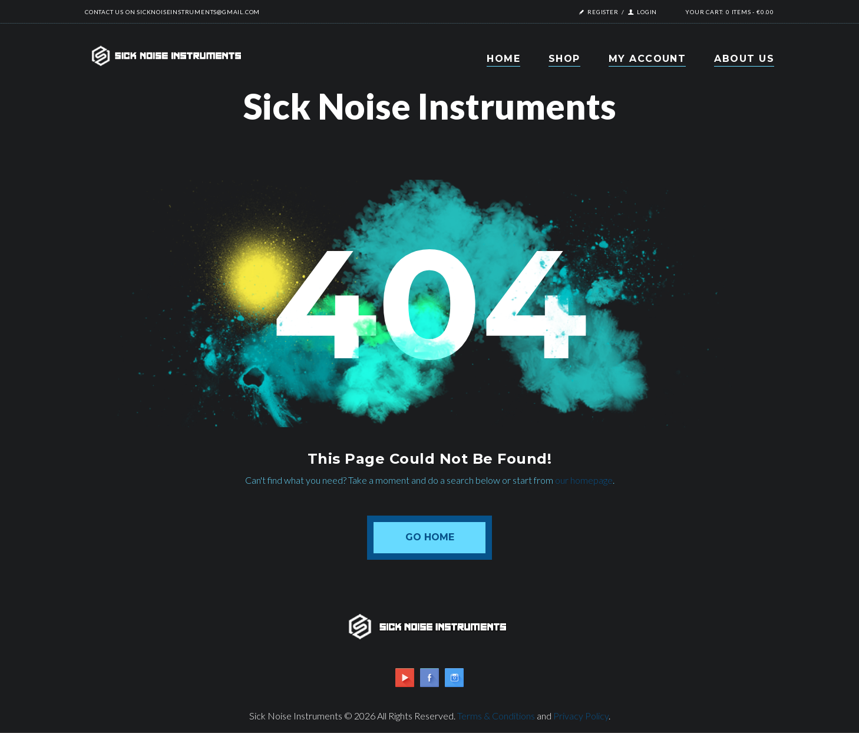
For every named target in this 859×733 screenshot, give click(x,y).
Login (647, 11)
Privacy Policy (581, 715)
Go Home (429, 537)
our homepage (584, 480)
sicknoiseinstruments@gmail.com (198, 11)
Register (602, 11)
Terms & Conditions (496, 715)
